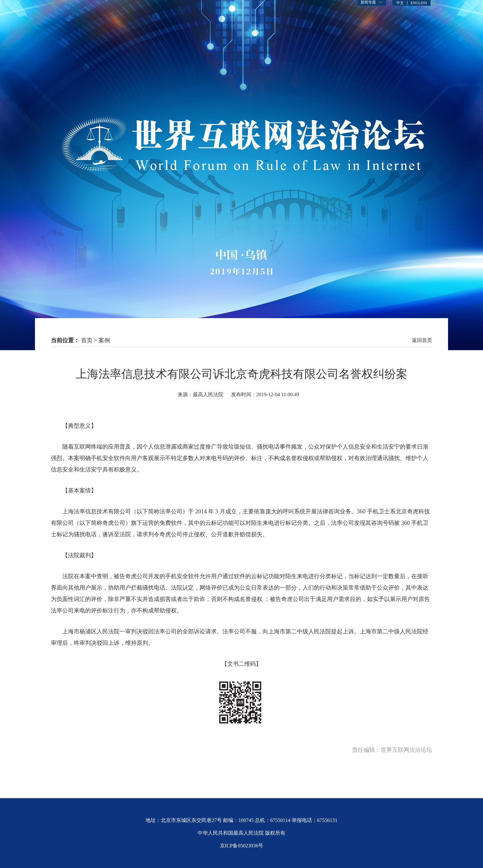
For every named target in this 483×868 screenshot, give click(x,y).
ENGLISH (419, 3)
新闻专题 (368, 2)
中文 (400, 3)
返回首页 (422, 340)
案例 (104, 340)
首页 (86, 340)
